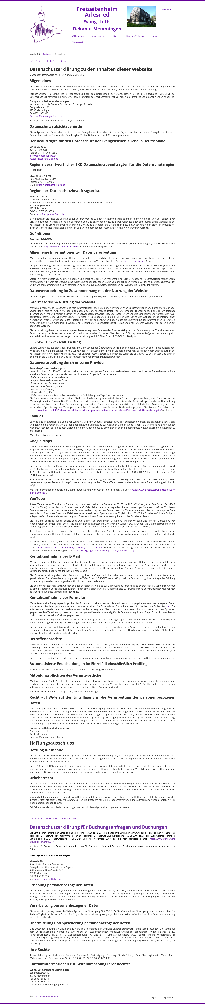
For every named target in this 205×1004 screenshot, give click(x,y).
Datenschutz (166, 9)
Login (153, 997)
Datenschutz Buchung (134, 260)
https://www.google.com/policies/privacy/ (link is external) (103, 550)
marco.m (40, 878)
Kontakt (155, 36)
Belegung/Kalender (135, 36)
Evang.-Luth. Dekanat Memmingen (46, 996)
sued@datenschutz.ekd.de (51, 184)
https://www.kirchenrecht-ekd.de (61, 246)
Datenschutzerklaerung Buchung (54, 818)
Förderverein (78, 42)
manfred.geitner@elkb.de (50, 214)
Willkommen (78, 36)
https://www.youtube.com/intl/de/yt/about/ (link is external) (69, 547)
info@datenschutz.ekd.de (43, 155)
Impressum (168, 997)
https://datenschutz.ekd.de (44, 158)
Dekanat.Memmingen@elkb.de (46, 116)
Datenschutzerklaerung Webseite (53, 61)
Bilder (115, 36)
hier (168, 606)
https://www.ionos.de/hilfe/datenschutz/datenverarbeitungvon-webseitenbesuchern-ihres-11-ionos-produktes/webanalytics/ (96, 410)
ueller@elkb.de (53, 878)
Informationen (98, 36)
